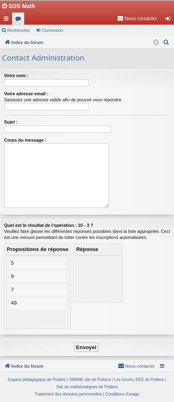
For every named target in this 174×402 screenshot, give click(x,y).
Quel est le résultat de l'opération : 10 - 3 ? (48, 225)
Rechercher (18, 30)
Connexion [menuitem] (170, 20)
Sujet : (11, 121)
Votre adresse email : (26, 93)
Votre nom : (16, 75)
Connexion (52, 30)
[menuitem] (137, 19)
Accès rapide (7, 20)
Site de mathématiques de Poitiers (86, 387)
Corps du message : (25, 140)
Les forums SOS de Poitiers (139, 379)
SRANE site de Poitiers (90, 379)
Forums (19, 20)
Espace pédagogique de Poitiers (37, 379)
